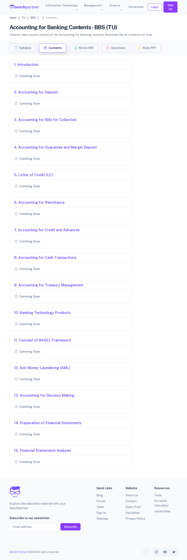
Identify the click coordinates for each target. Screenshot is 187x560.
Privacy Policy (135, 518)
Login (155, 7)
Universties (136, 6)
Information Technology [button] (61, 5)
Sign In (101, 513)
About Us (131, 495)
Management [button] (93, 5)
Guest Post (133, 507)
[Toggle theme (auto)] (146, 552)
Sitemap (102, 518)
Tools (158, 495)
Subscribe (70, 526)
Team (100, 507)
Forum (100, 501)
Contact (131, 501)
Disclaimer (132, 513)
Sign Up (170, 7)
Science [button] (114, 5)
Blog (99, 495)
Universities (162, 511)
